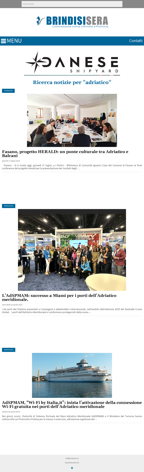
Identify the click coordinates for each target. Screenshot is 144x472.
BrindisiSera (8, 206)
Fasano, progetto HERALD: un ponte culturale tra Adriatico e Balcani (65, 153)
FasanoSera (8, 91)
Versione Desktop (72, 463)
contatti (135, 41)
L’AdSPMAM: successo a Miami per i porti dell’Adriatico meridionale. (59, 297)
